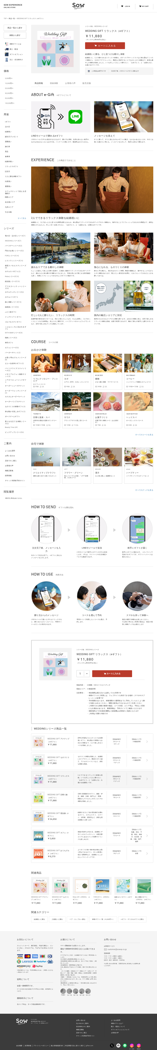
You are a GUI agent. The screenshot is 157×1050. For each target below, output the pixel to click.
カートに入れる (112, 673)
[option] (92, 190)
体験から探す (15, 35)
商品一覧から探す (14, 28)
